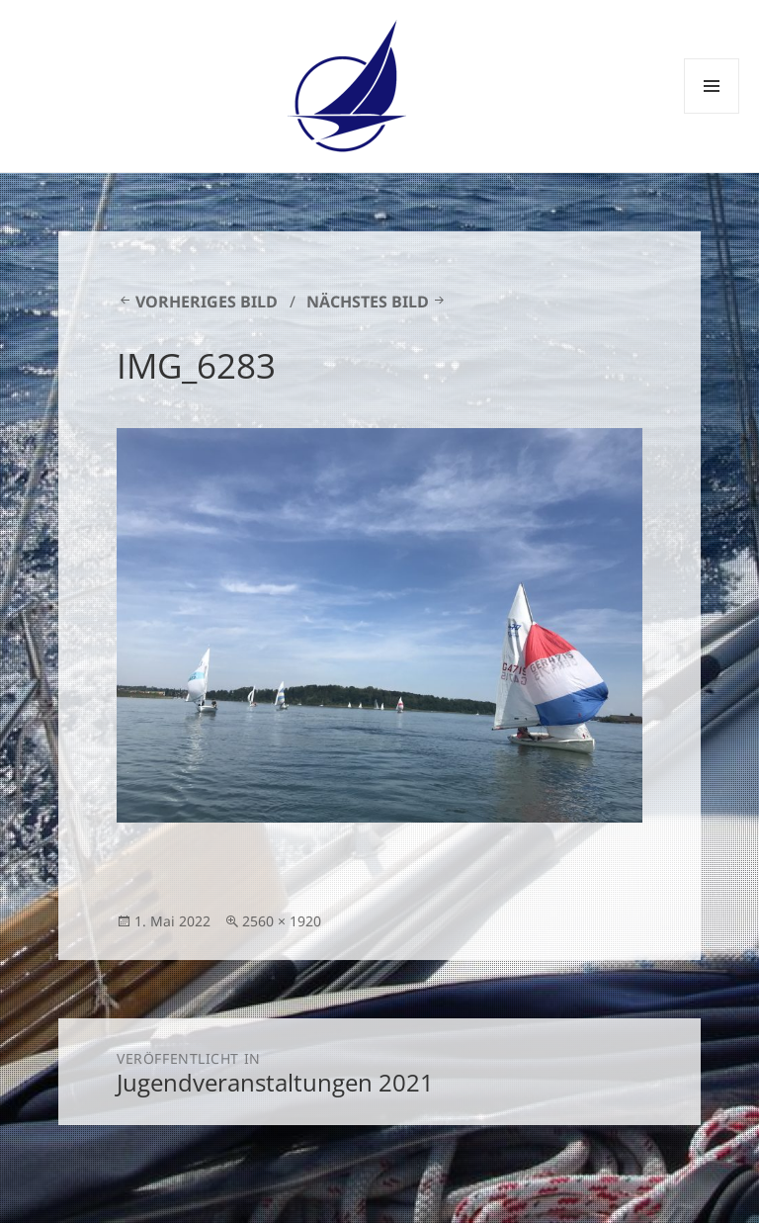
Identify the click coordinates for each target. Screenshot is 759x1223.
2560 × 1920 (281, 921)
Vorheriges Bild (206, 301)
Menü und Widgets (712, 113)
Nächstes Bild (367, 301)
